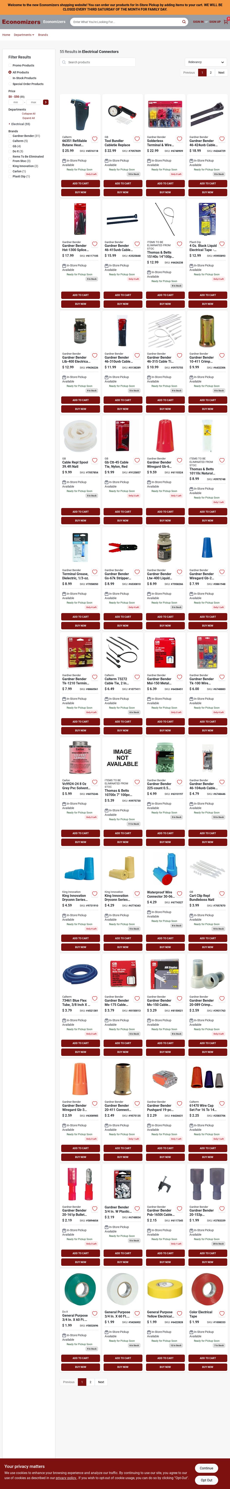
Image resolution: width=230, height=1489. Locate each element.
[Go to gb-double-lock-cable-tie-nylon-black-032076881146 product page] (122, 254)
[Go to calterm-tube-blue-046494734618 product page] (80, 1005)
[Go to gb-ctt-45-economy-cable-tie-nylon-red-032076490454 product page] (122, 471)
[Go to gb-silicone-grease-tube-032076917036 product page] (80, 579)
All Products (21, 72)
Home (6, 34)
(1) (19, 171)
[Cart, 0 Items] (226, 22)
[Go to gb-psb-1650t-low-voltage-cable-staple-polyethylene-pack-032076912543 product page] (165, 1215)
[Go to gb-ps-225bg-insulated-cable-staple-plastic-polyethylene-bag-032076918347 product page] (165, 792)
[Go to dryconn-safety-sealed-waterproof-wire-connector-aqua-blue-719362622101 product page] (165, 901)
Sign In (198, 21)
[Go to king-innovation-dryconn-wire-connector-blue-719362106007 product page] (80, 901)
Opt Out (206, 1480)
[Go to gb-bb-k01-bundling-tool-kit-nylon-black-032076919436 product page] (122, 146)
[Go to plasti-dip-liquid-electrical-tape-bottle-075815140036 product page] (207, 254)
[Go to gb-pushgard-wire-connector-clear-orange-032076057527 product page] (165, 1110)
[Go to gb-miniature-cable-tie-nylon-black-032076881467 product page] (207, 792)
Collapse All (28, 113)
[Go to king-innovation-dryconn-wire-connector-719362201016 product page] (122, 901)
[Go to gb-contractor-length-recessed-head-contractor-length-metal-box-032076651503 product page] (165, 1005)
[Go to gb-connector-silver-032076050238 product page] (122, 1110)
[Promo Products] (9, 65)
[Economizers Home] (21, 22)
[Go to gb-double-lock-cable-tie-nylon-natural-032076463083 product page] (122, 792)
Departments (22, 34)
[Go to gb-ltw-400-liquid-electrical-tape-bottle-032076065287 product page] (165, 579)
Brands (43, 34)
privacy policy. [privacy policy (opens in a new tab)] (66, 1478)
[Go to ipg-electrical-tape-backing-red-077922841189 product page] (207, 1320)
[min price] (15, 102)
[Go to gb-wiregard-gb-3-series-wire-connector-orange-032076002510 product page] (80, 1110)
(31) (26, 136)
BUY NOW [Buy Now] (80, 192)
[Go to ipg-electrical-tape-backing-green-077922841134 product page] (80, 1320)
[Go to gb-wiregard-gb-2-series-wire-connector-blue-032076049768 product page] (207, 579)
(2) (25, 166)
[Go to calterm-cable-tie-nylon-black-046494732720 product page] (122, 684)
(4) (17, 146)
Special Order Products (28, 84)
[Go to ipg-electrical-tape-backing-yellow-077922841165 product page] (165, 1320)
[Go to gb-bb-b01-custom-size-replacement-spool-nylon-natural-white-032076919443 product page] (80, 471)
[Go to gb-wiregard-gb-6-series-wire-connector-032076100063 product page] (165, 471)
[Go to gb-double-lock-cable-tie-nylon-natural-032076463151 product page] (165, 362)
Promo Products (23, 65)
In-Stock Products (24, 78)
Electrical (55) (20, 124)
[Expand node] (10, 124)
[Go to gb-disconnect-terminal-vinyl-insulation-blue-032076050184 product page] (207, 1215)
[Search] (184, 21)
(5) (20, 141)
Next (221, 72)
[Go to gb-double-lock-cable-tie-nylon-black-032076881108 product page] (165, 254)
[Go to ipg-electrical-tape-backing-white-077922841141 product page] (122, 1320)
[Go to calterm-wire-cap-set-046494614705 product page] (207, 1110)
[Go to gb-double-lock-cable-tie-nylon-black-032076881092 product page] (122, 362)
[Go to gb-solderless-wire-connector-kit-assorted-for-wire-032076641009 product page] (207, 684)
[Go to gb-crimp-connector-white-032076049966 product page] (207, 1005)
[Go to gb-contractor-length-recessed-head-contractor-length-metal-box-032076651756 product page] (122, 1005)
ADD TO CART (81, 183)
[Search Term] (129, 22)
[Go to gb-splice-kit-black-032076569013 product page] (80, 254)
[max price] (33, 102)
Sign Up (215, 21)
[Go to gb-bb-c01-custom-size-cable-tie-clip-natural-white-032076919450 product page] (207, 901)
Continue (206, 1468)
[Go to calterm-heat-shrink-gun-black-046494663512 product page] (80, 146)
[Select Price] (46, 102)
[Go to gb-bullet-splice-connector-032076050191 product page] (80, 1215)
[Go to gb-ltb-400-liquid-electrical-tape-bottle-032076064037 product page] (80, 362)
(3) (18, 151)
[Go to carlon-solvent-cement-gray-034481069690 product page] (80, 792)
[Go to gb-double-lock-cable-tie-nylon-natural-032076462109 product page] (207, 471)
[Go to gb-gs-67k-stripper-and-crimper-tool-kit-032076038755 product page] (122, 579)
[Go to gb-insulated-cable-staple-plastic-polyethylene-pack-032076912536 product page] (122, 1215)
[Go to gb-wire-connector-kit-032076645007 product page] (165, 146)
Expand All (29, 118)
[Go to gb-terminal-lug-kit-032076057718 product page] (80, 684)
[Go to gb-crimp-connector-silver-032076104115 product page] (207, 362)
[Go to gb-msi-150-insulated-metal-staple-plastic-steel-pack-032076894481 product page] (165, 684)
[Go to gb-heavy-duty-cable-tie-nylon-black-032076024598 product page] (207, 146)
